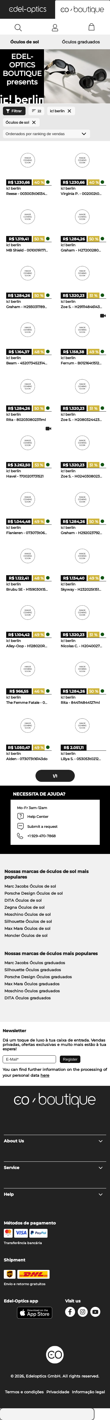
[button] (27, 9)
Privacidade (57, 1392)
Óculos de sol (24, 42)
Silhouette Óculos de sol (28, 921)
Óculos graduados (81, 42)
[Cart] (91, 28)
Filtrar (13, 111)
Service (53, 1167)
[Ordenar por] (46, 134)
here (44, 1075)
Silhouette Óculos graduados (32, 969)
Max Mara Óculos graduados (32, 983)
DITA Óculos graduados (27, 998)
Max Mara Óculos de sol (27, 928)
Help (53, 1194)
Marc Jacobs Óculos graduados (34, 962)
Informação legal (88, 1392)
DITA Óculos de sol (23, 900)
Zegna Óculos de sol (24, 907)
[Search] (18, 28)
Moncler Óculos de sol (26, 935)
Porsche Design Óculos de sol (33, 893)
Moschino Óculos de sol (27, 914)
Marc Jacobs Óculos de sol (30, 886)
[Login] (55, 28)
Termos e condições (24, 1392)
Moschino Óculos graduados (32, 990)
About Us (53, 1141)
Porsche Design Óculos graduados (38, 976)
